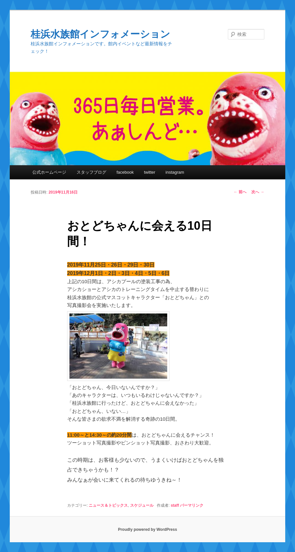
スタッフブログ (91, 172)
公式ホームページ (49, 172)
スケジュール (142, 505)
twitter (149, 172)
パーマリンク (191, 505)
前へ (240, 192)
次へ (257, 192)
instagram (175, 172)
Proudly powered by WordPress (147, 529)
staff (175, 505)
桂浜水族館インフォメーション (100, 34)
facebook (125, 172)
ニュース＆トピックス (108, 505)
